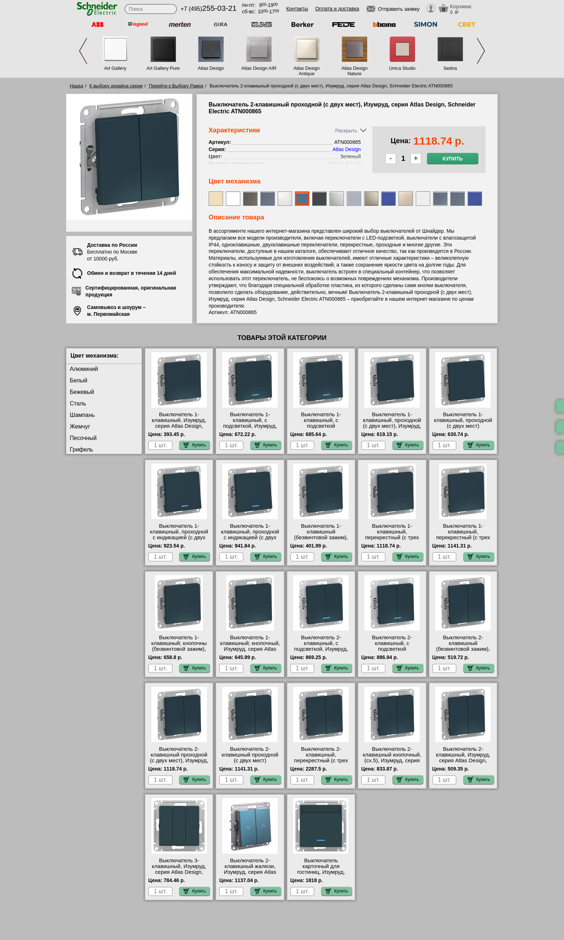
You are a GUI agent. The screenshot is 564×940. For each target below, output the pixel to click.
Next (481, 51)
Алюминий (84, 369)
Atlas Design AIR (259, 68)
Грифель (81, 449)
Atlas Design (211, 68)
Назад (76, 85)
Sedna (450, 68)
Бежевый (82, 392)
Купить (452, 159)
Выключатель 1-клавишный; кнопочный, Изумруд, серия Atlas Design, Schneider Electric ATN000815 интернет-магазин (250, 652)
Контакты (297, 9)
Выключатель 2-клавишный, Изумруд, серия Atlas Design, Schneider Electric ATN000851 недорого (463, 760)
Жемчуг (80, 426)
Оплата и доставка (337, 9)
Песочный (83, 438)
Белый (78, 380)
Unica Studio (402, 68)
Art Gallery (115, 68)
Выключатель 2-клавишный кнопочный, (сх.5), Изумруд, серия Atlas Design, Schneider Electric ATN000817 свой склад (392, 763)
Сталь (78, 403)
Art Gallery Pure (162, 68)
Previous (83, 51)
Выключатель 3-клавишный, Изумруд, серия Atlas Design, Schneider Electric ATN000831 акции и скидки (179, 875)
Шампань (82, 415)
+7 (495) (209, 9)
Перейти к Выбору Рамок (176, 85)
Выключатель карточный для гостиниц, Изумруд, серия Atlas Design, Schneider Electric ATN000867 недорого (321, 875)
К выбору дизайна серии (116, 85)
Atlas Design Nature (354, 70)
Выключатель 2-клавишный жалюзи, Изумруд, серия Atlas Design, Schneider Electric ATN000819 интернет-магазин (250, 875)
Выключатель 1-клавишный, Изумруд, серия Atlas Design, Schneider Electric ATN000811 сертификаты (179, 429)
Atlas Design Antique (307, 70)
